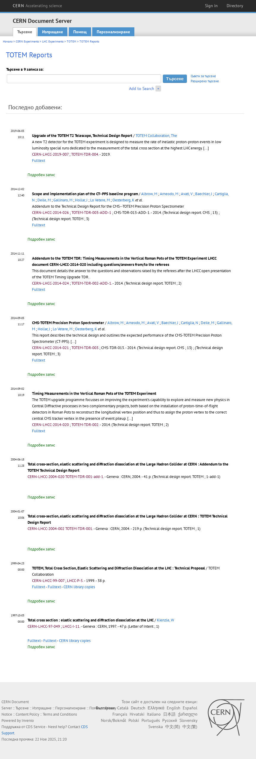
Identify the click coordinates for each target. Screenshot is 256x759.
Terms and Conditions (60, 714)
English (173, 708)
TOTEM (71, 41)
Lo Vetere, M (100, 200)
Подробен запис (41, 174)
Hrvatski (137, 714)
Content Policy (27, 714)
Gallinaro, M (62, 200)
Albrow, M (149, 193)
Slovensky (188, 720)
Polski (133, 720)
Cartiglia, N (189, 322)
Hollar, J (81, 200)
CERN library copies (79, 586)
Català (122, 708)
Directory (235, 5)
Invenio (28, 720)
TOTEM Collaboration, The (156, 135)
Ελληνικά (156, 708)
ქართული (187, 714)
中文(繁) (189, 726)
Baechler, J (203, 193)
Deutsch (138, 708)
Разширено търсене (205, 81)
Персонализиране (113, 31)
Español (190, 708)
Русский (169, 720)
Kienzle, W (165, 620)
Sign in (211, 5)
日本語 (169, 714)
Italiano (154, 714)
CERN (37, 5)
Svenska (155, 726)
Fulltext (38, 160)
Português (150, 720)
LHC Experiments (52, 41)
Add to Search (141, 88)
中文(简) (172, 726)
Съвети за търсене (203, 76)
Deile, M (44, 200)
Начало (7, 41)
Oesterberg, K (123, 200)
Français (119, 714)
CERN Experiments (27, 41)
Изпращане (52, 31)
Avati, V (187, 193)
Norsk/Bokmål (113, 720)
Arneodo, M (169, 193)
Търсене (24, 31)
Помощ (80, 31)
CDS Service (35, 726)
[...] (73, 341)
